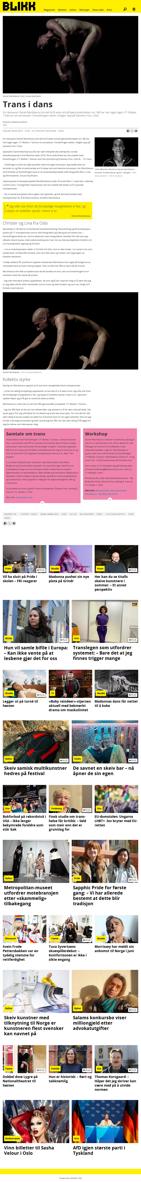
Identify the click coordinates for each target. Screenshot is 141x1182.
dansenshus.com (24, 497)
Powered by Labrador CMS (70, 1178)
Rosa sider (98, 9)
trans (7, 518)
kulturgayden (87, 514)
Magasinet (49, 9)
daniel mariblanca (49, 514)
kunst (100, 514)
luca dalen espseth (115, 514)
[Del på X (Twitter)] (132, 131)
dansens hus (10, 514)
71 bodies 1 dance (28, 514)
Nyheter (62, 9)
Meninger (84, 9)
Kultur (73, 9)
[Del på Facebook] (128, 131)
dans (64, 514)
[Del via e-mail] (136, 131)
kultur (73, 514)
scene (131, 514)
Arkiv (109, 9)
